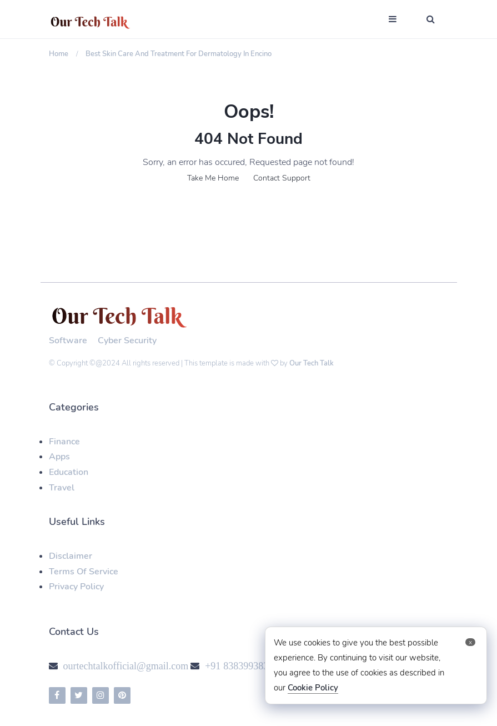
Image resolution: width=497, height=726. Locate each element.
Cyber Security (127, 340)
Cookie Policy (313, 687)
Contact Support (281, 178)
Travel (61, 488)
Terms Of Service (83, 571)
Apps (59, 456)
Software (68, 340)
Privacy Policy (76, 586)
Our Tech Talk (311, 363)
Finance (64, 441)
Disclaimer (70, 556)
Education (68, 472)
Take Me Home (213, 178)
